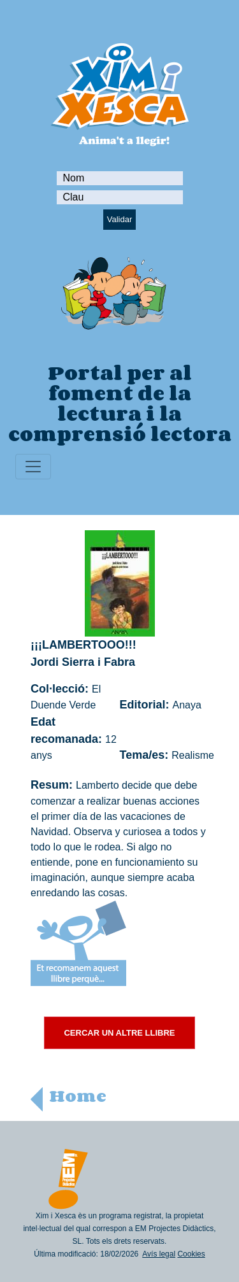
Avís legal (158, 1254)
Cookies (191, 1254)
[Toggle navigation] (33, 466)
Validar (120, 219)
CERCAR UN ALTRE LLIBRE (119, 1033)
